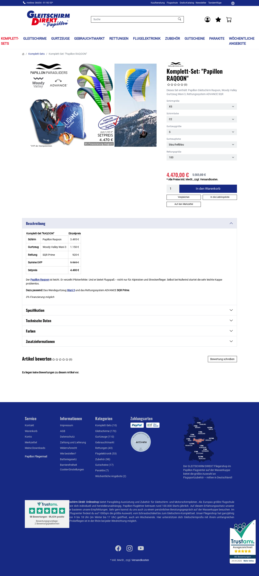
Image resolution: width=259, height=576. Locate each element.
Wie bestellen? (68, 453)
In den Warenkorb (208, 188)
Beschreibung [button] (35, 223)
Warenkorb (31, 431)
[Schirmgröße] (202, 106)
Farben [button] (30, 331)
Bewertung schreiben (222, 359)
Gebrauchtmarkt (89, 38)
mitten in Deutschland (219, 477)
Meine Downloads (35, 447)
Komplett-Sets (10, 41)
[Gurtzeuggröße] (202, 132)
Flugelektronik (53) (106, 453)
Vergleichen (184, 197)
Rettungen (118, 38)
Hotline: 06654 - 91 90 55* (40, 2)
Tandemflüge (214, 2)
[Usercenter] (207, 19)
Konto (28, 436)
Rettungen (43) (104, 447)
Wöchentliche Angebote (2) (110, 476)
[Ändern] (233, 3)
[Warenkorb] (229, 19)
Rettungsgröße (174, 151)
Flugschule (172, 2)
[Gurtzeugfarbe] (202, 144)
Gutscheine (195, 38)
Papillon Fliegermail (36, 456)
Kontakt (29, 425)
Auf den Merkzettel (184, 204)
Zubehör (172, 38)
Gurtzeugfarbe (174, 139)
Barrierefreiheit (68, 464)
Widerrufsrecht (68, 447)
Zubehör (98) (102, 459)
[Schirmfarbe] (202, 119)
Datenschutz (67, 436)
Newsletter (201, 2)
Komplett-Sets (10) (106, 425)
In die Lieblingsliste (219, 197)
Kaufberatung (158, 2)
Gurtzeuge (60, 38)
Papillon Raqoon (39, 279)
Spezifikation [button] (35, 310)
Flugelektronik (146, 38)
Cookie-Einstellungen (72, 469)
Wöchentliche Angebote (241, 41)
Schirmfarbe (173, 113)
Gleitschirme (35, 38)
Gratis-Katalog (187, 2)
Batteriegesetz (68, 459)
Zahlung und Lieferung (73, 442)
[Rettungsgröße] (202, 157)
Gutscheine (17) (104, 464)
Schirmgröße (173, 101)
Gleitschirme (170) (105, 431)
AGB (62, 431)
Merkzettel (31, 442)
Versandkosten (140, 560)
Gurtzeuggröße (174, 126)
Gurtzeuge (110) (104, 436)
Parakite (216, 38)
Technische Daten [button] (38, 320)
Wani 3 (71, 290)
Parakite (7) (102, 470)
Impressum (66, 425)
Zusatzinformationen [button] (40, 341)
